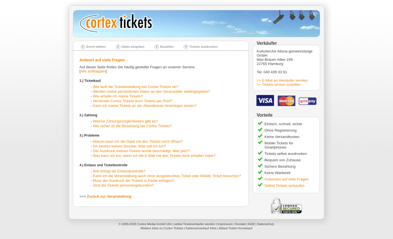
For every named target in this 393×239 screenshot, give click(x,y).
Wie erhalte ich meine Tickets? (118, 96)
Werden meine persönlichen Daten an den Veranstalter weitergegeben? (151, 91)
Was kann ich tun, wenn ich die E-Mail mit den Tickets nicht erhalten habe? (154, 156)
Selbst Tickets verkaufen (285, 185)
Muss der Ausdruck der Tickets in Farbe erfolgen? (133, 180)
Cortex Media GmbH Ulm (154, 224)
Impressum (225, 224)
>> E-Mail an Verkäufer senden (282, 80)
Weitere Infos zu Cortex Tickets (161, 228)
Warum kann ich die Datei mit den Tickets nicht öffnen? (138, 141)
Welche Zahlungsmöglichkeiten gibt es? (125, 121)
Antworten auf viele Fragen (287, 179)
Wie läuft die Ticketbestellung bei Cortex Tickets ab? (135, 87)
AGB (251, 224)
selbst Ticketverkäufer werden (194, 224)
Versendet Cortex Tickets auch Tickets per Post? (133, 101)
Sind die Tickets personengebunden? (123, 185)
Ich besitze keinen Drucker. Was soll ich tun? (129, 146)
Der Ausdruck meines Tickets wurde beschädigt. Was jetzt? (141, 151)
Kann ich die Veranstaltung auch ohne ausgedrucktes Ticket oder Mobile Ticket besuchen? (167, 176)
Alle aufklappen (93, 71)
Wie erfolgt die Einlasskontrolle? (119, 171)
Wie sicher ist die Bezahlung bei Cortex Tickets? (132, 126)
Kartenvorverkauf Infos (201, 228)
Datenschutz (265, 224)
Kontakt (240, 224)
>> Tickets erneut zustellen (279, 84)
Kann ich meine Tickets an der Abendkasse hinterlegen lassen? (145, 106)
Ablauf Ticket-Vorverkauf (235, 228)
